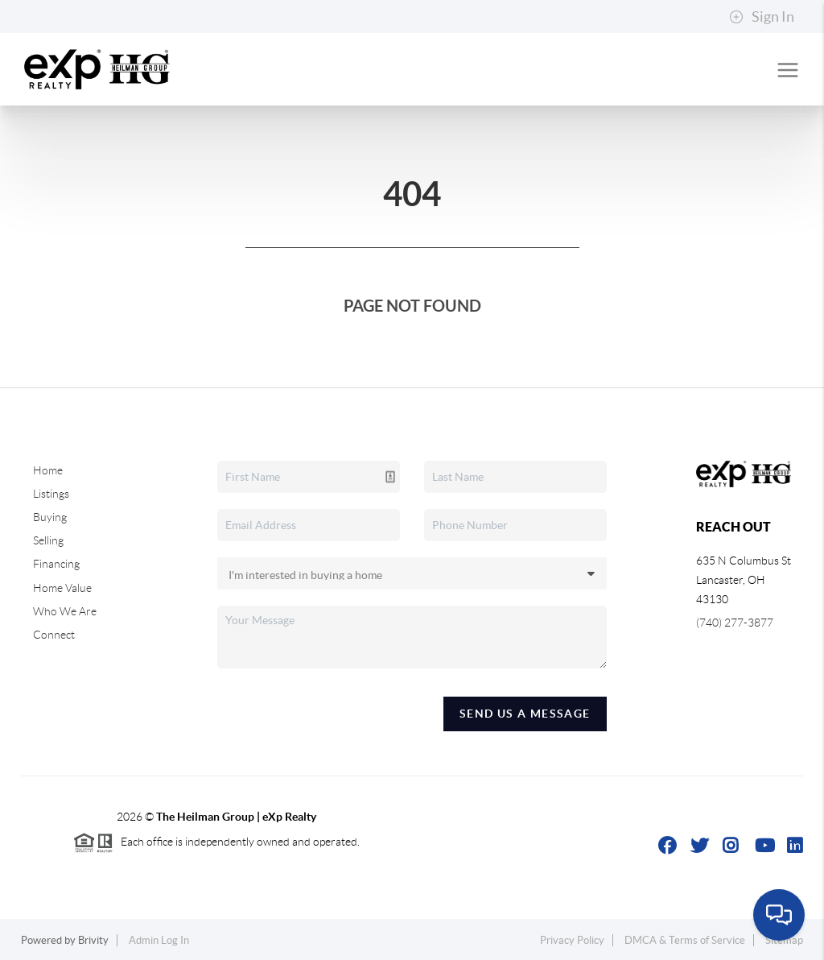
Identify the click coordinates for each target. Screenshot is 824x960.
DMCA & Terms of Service (684, 940)
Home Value (62, 587)
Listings (51, 493)
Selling (48, 540)
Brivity (93, 940)
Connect (54, 634)
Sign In (761, 17)
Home (48, 470)
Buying (50, 517)
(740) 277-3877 (734, 622)
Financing (56, 563)
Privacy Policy (572, 940)
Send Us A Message (525, 713)
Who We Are (65, 611)
